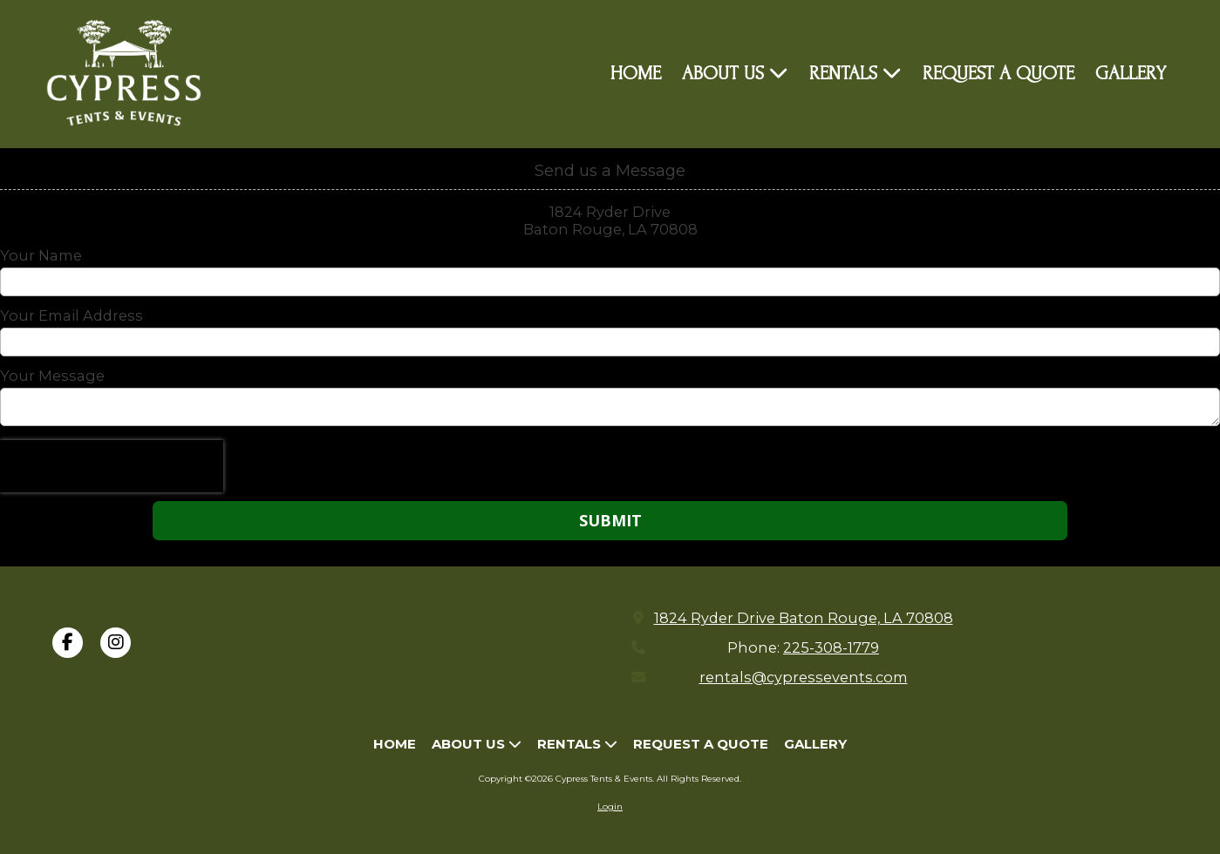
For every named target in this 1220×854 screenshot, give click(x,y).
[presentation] (111, 466)
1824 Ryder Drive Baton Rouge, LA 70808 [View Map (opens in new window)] (803, 618)
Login (610, 806)
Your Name (41, 255)
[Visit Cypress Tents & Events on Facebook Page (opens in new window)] (67, 642)
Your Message (52, 375)
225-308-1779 (831, 647)
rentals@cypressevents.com (803, 677)
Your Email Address (71, 315)
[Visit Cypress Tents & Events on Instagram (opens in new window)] (115, 642)
